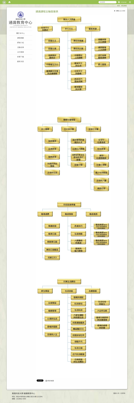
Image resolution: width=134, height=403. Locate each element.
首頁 (118, 6)
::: (116, 5)
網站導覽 (124, 6)
